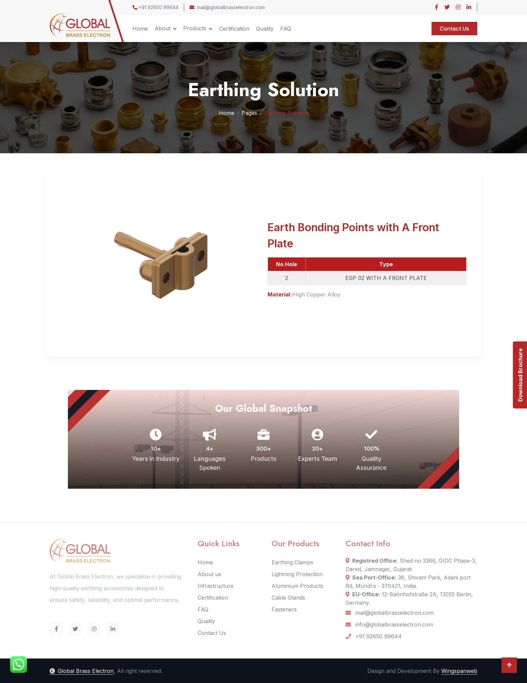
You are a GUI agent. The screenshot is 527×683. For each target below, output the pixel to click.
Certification (234, 28)
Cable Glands (288, 597)
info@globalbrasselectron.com (389, 624)
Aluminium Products (297, 585)
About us (209, 574)
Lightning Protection (297, 574)
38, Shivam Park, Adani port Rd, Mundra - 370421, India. (408, 581)
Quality (265, 28)
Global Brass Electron (82, 671)
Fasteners (284, 609)
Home (140, 28)
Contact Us (454, 28)
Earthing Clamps (292, 562)
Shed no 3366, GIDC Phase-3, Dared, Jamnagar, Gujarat (411, 564)
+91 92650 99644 (155, 7)
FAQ (285, 28)
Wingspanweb (459, 671)
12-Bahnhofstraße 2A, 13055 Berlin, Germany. (409, 598)
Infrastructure (216, 585)
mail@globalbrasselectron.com (227, 7)
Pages (249, 112)
